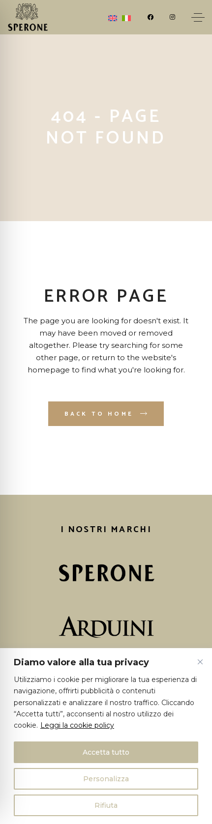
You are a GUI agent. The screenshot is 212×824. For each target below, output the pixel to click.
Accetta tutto (106, 752)
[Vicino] (200, 662)
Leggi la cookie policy (77, 725)
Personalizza (106, 778)
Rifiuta (106, 805)
